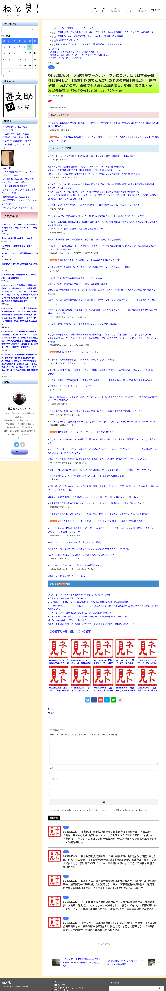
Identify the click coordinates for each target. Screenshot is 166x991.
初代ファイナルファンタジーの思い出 (65, 523)
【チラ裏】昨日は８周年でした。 (17, 185)
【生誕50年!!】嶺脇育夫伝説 (15, 134)
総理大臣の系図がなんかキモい (16, 195)
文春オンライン (68, 198)
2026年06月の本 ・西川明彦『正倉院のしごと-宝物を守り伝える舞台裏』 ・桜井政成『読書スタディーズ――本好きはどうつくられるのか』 (79, 52)
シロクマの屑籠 (90, 523)
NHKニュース (110, 170)
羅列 (52, 693)
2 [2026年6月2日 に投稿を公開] (9, 47)
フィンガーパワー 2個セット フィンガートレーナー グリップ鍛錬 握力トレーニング (85, 596)
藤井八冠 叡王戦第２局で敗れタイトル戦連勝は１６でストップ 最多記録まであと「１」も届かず (93, 294)
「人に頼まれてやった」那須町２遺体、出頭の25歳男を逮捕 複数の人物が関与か (84, 191)
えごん (96, 276)
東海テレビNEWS (149, 288)
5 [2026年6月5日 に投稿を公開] (24, 47)
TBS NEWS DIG (137, 451)
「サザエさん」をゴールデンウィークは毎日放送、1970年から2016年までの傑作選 (85, 397)
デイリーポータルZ (75, 557)
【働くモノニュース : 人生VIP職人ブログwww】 (124, 366)
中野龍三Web (127, 191)
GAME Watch (142, 407)
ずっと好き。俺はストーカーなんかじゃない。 (75, 28)
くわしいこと (19, 450)
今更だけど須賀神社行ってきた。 (17, 141)
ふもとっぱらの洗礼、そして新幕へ (64, 536)
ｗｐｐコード (156, 10)
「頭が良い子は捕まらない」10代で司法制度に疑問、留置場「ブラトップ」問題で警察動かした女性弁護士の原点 (99, 468)
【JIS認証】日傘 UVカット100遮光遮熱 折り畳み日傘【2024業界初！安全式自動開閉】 (87, 582)
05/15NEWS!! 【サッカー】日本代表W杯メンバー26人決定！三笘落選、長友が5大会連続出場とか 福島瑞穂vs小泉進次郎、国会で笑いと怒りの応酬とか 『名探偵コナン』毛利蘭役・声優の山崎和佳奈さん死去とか (109, 915)
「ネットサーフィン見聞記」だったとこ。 (16, 975)
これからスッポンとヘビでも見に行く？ (66, 546)
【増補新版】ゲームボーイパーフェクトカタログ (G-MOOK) (83, 418)
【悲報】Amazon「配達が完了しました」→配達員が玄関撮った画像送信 (87, 36)
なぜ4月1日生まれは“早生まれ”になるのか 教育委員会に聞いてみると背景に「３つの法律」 (89, 451)
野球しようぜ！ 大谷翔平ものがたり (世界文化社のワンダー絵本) (77, 575)
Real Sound (151, 332)
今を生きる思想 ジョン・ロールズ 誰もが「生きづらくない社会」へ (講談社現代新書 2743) (97, 502)
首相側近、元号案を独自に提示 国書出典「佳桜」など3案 (75, 350)
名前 (52, 748)
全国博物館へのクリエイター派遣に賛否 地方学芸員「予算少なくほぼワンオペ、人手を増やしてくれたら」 (97, 332)
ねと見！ (8, 971)
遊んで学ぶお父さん (129, 485)
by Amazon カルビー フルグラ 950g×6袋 (67, 600)
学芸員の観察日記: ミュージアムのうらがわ (76, 342)
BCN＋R (136, 441)
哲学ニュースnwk (150, 360)
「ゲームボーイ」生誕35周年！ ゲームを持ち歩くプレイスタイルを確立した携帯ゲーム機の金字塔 (92, 407)
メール (53, 758)
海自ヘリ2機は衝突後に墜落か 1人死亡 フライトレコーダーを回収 (79, 166)
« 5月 (3, 76)
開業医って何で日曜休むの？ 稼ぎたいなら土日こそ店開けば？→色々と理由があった (86, 478)
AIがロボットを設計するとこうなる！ (16, 244)
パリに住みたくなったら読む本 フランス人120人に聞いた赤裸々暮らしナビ (90, 258)
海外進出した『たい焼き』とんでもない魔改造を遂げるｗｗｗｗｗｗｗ (87, 43)
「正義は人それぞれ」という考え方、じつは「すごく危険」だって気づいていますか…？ (88, 495)
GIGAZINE (67, 435)
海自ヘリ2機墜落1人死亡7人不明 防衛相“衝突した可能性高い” (76, 170)
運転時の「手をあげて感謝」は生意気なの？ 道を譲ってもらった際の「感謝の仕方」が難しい (90, 441)
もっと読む (105, 932)
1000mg (120, 529)
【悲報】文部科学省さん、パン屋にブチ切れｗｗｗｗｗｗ (74, 318)
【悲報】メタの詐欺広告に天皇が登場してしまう (70, 276)
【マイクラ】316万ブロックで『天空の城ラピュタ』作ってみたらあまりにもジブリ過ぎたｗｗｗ (19, 226)
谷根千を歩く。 (9, 130)
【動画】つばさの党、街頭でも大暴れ (65, 227)
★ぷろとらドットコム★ (123, 204)
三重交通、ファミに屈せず (61, 372)
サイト (52, 769)
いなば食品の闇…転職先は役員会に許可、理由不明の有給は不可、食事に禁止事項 (85, 214)
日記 (52, 689)
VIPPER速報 (106, 318)
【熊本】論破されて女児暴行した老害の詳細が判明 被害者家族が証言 (80, 204)
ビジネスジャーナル (131, 214)
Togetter (128, 478)
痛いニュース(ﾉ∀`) (82, 372)
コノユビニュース (91, 227)
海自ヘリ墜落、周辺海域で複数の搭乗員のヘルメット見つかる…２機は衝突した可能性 (87, 173)
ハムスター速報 (117, 265)
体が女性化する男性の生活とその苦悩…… (18, 236)
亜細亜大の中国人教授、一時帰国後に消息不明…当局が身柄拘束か (78, 238)
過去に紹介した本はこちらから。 (67, 57)
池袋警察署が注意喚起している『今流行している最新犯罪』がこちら (79, 265)
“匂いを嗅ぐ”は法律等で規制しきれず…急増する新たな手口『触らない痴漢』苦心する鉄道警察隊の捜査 (94, 288)
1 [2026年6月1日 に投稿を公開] (4, 47)
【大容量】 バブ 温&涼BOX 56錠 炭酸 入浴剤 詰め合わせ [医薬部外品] (79, 593)
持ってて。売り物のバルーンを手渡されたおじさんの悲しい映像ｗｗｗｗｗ (82, 529)
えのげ (117, 457)
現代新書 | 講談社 (135, 495)
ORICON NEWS (56, 386)
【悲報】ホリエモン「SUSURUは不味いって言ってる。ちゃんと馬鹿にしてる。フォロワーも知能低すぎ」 (102, 32)
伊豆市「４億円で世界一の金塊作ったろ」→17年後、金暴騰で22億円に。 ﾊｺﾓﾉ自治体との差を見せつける (95, 360)
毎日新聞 (115, 166)
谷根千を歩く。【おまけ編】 (15, 126)
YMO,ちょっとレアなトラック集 (17, 206)
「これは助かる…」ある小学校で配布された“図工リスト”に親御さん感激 (81, 457)
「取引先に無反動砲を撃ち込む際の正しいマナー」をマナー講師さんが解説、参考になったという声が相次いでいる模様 (101, 123)
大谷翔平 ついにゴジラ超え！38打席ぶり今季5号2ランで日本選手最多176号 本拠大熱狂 (89, 156)
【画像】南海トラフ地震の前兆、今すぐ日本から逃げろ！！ (75, 366)
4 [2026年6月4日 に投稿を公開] (19, 47)
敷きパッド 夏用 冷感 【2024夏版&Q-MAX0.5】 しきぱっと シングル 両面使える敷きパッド (89, 603)
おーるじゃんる (64, 248)
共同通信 (106, 350)
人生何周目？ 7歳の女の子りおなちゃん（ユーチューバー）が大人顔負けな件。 (84, 485)
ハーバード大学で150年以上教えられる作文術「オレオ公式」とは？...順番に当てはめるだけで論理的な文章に (97, 509)
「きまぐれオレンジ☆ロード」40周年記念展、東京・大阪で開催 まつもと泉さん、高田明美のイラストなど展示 (98, 425)
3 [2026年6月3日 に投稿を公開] (14, 47)
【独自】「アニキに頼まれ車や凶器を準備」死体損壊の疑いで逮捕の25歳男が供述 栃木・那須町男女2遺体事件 (98, 184)
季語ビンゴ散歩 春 (57, 557)
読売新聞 (130, 173)
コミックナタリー (131, 397)
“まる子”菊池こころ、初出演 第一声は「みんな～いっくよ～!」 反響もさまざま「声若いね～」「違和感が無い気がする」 (102, 383)
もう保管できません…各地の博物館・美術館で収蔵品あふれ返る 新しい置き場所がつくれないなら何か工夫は (97, 328)
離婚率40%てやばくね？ (66, 40)
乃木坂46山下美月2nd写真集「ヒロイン (66, 579)
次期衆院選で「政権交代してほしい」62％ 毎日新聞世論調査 (76, 282)
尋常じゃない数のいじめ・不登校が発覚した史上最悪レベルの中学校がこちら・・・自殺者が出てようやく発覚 (97, 304)
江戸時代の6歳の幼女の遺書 (15, 137)
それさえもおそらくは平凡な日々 (96, 536)
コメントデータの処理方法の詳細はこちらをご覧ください (124, 790)
